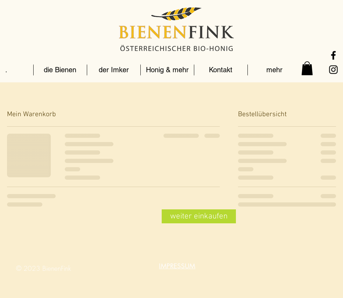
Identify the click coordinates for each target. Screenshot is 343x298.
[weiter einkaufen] (199, 216)
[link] (307, 68)
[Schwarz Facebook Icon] (333, 55)
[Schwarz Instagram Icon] (333, 69)
